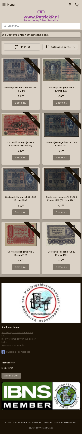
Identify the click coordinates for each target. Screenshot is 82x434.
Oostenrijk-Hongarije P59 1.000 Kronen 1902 (61, 144)
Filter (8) (22, 47)
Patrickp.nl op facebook (15, 352)
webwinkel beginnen (66, 422)
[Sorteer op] (60, 47)
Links (3, 342)
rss (54, 422)
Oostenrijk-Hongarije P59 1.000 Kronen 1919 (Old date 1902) (61, 198)
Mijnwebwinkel (46, 428)
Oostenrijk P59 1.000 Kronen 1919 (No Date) (20, 89)
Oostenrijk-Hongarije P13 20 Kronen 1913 (61, 89)
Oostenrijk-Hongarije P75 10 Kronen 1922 (61, 253)
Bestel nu (20, 102)
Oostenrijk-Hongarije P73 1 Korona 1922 (20, 253)
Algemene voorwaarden (13, 345)
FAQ (3, 335)
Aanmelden (11, 375)
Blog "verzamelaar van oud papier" (18, 339)
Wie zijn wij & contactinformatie (17, 332)
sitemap (47, 422)
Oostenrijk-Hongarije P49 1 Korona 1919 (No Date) (20, 144)
